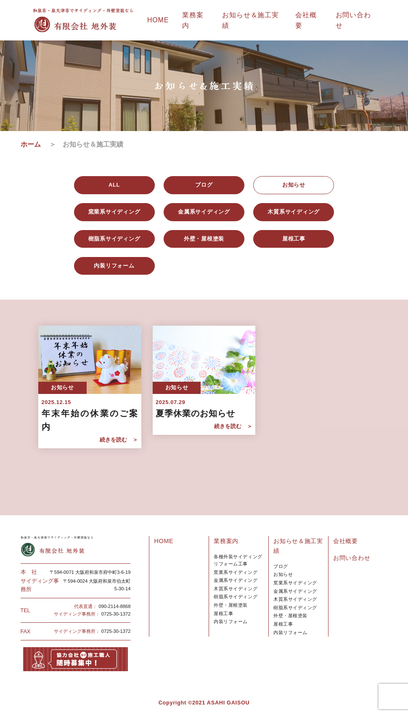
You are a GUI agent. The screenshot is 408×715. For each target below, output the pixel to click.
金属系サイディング (235, 580)
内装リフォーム (231, 621)
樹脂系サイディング (235, 596)
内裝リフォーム (290, 632)
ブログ (280, 566)
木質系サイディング (235, 588)
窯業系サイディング (235, 572)
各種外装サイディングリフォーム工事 (238, 560)
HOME (158, 20)
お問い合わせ (351, 557)
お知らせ (283, 574)
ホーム (34, 144)
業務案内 (226, 541)
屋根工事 (223, 613)
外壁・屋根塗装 (231, 605)
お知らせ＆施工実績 (298, 546)
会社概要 (345, 541)
